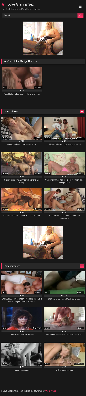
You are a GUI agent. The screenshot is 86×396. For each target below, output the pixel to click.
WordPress (50, 391)
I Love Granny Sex (17, 4)
